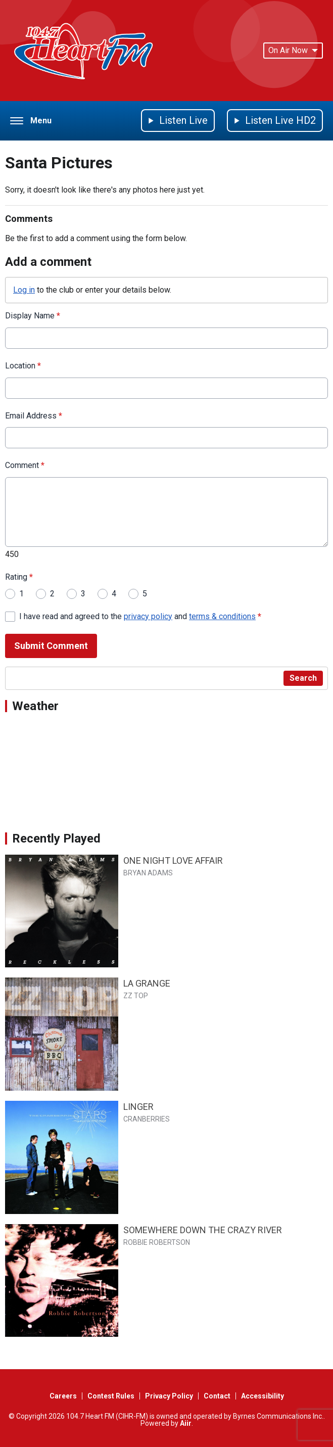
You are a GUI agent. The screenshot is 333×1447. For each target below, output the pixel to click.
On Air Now (293, 50)
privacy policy (148, 616)
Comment (24, 466)
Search (303, 678)
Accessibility (262, 1396)
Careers (63, 1396)
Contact (217, 1396)
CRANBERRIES (146, 1119)
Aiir (186, 1423)
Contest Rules (110, 1396)
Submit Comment (51, 646)
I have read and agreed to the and (140, 616)
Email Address (33, 416)
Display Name (32, 315)
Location (23, 365)
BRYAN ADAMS (148, 873)
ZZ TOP (135, 996)
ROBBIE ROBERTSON (156, 1242)
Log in (24, 290)
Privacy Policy (169, 1396)
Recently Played (56, 838)
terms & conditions (222, 616)
